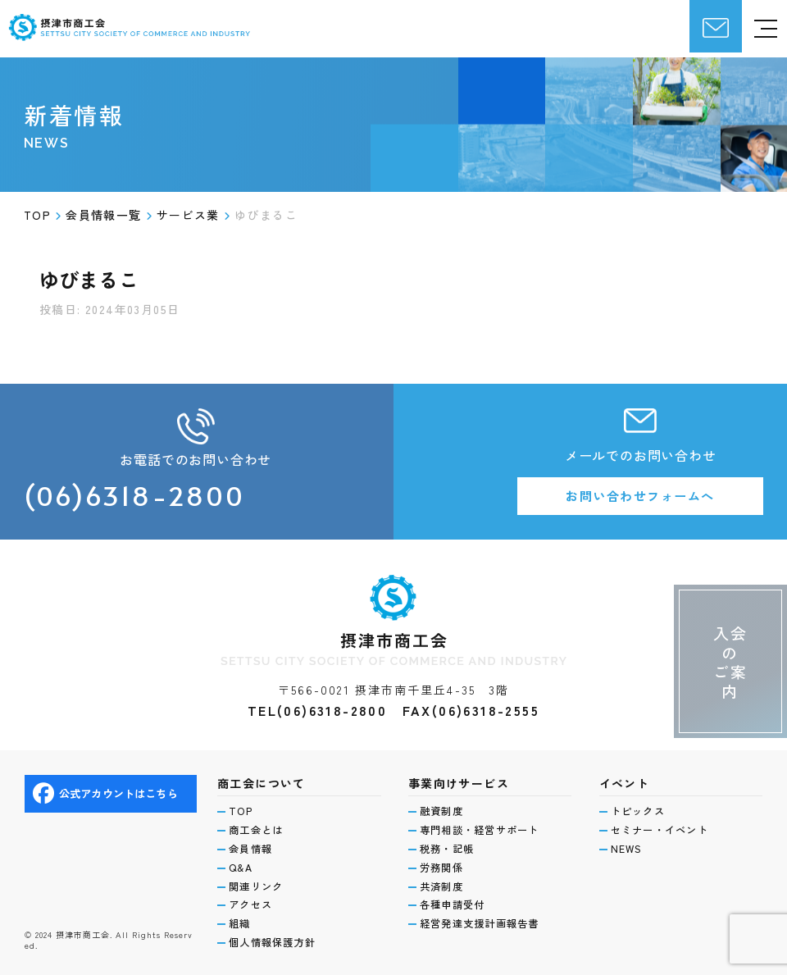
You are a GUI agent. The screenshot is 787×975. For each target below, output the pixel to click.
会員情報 (253, 844)
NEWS (628, 844)
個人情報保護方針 (276, 942)
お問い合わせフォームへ (640, 497)
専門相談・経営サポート (485, 825)
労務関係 (444, 864)
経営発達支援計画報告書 (485, 923)
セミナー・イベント (664, 825)
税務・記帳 (450, 844)
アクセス (253, 903)
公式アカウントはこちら (110, 787)
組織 (241, 923)
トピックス (641, 805)
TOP (242, 805)
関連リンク (259, 884)
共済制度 (444, 884)
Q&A (243, 864)
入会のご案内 (727, 645)
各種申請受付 (456, 903)
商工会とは (259, 825)
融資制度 (444, 805)
